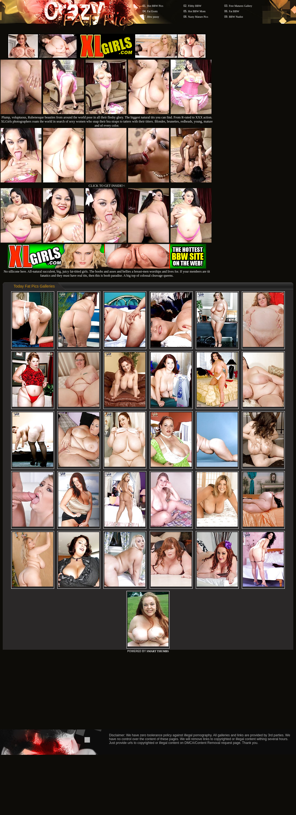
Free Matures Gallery (240, 5)
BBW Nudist (236, 16)
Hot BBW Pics (155, 5)
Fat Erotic (152, 11)
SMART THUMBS (158, 651)
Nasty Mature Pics (198, 16)
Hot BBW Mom (197, 11)
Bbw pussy (153, 16)
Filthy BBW (194, 5)
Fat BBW (234, 11)
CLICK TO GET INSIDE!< (107, 186)
